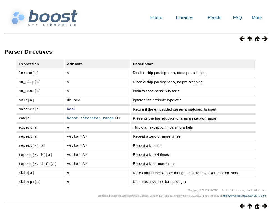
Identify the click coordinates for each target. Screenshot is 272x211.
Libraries (184, 17)
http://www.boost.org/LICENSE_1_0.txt (244, 192)
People (215, 17)
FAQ (237, 17)
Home (156, 17)
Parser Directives (28, 51)
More (257, 17)
